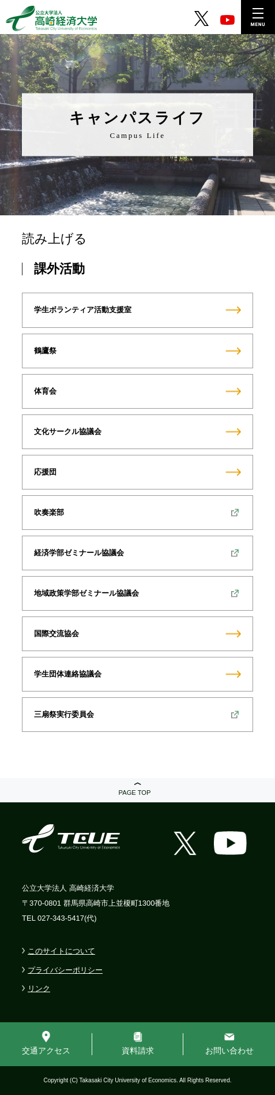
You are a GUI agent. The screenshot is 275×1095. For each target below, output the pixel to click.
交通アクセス (46, 1050)
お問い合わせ (229, 1050)
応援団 (45, 472)
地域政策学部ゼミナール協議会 (86, 593)
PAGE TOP (135, 792)
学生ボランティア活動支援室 (82, 309)
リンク (39, 988)
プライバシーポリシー (65, 970)
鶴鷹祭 (45, 350)
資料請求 (138, 1050)
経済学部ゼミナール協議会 (79, 552)
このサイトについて (61, 951)
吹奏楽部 (49, 512)
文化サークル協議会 (67, 431)
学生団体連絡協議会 (67, 674)
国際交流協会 (56, 633)
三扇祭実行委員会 (64, 714)
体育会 (45, 391)
